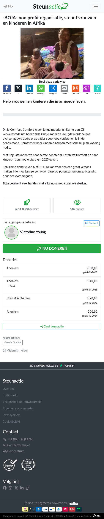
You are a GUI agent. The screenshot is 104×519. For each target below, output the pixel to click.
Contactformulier (16, 445)
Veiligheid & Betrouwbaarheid (22, 402)
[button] (7, 90)
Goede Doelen (12, 342)
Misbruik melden (16, 350)
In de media (10, 395)
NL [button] (10, 6)
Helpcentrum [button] (13, 451)
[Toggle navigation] (96, 6)
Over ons (9, 389)
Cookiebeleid (11, 421)
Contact (91, 223)
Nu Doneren (52, 249)
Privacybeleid (11, 415)
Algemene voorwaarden (18, 408)
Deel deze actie (52, 326)
